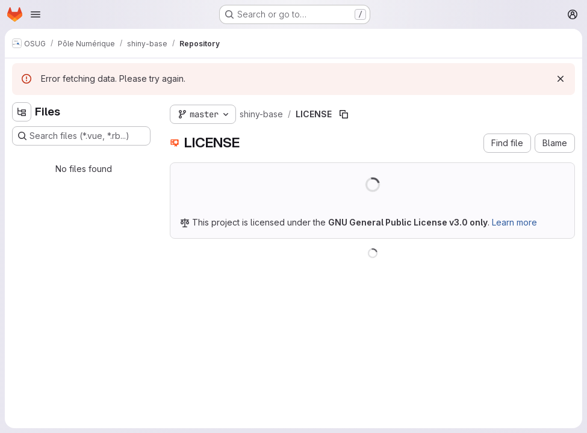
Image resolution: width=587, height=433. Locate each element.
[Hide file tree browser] (21, 111)
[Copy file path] (343, 114)
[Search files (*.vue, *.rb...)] (81, 136)
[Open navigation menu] (35, 14)
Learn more (514, 222)
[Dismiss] (560, 79)
